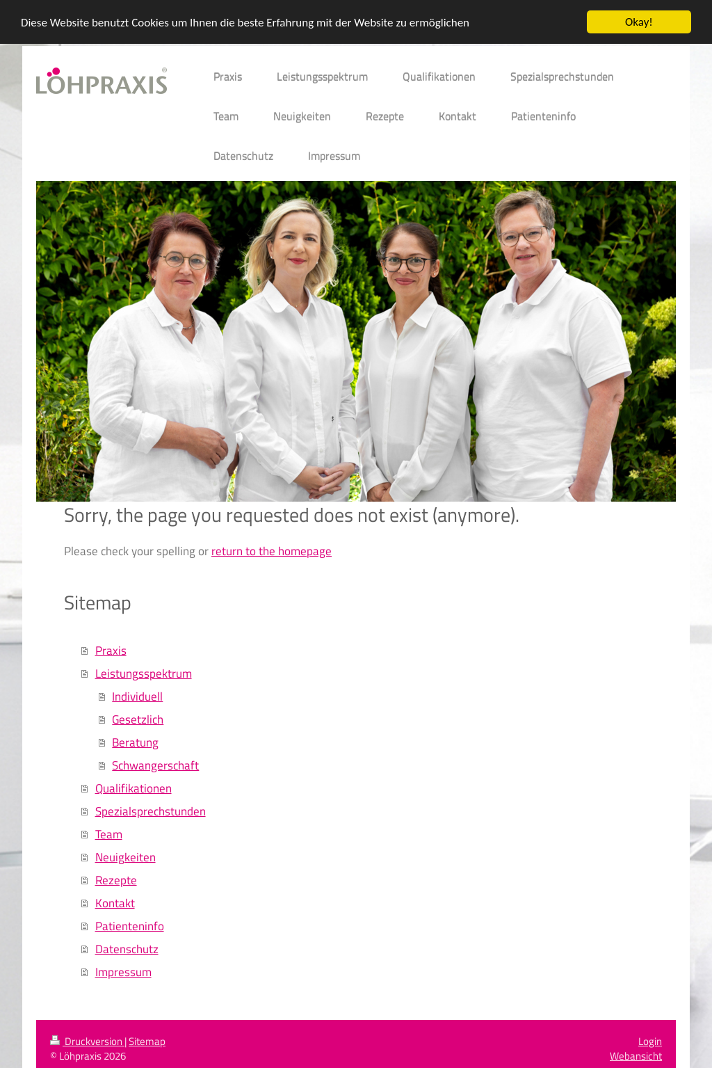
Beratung (135, 742)
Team (108, 834)
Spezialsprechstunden (150, 811)
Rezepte (116, 879)
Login (650, 1041)
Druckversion (87, 1041)
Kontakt (115, 902)
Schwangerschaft (155, 765)
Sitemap (147, 1041)
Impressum (123, 971)
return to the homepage (271, 550)
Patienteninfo (129, 925)
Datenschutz (127, 948)
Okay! (639, 22)
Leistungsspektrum (143, 673)
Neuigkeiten (125, 857)
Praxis (111, 650)
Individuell (137, 696)
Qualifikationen (133, 788)
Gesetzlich (137, 719)
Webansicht (636, 1056)
